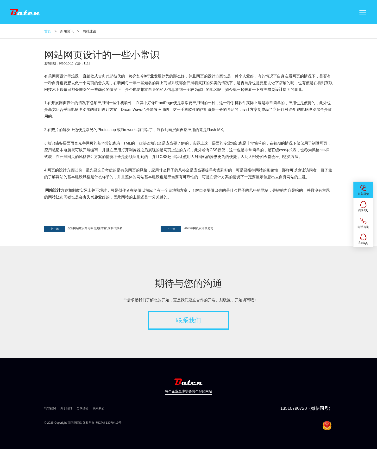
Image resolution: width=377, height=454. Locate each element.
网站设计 (53, 190)
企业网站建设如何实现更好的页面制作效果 (94, 228)
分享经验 (82, 408)
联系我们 (188, 320)
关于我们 (66, 408)
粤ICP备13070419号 (108, 422)
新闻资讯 (67, 31)
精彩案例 (50, 408)
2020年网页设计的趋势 (198, 228)
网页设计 (59, 76)
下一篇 (171, 229)
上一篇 (54, 229)
